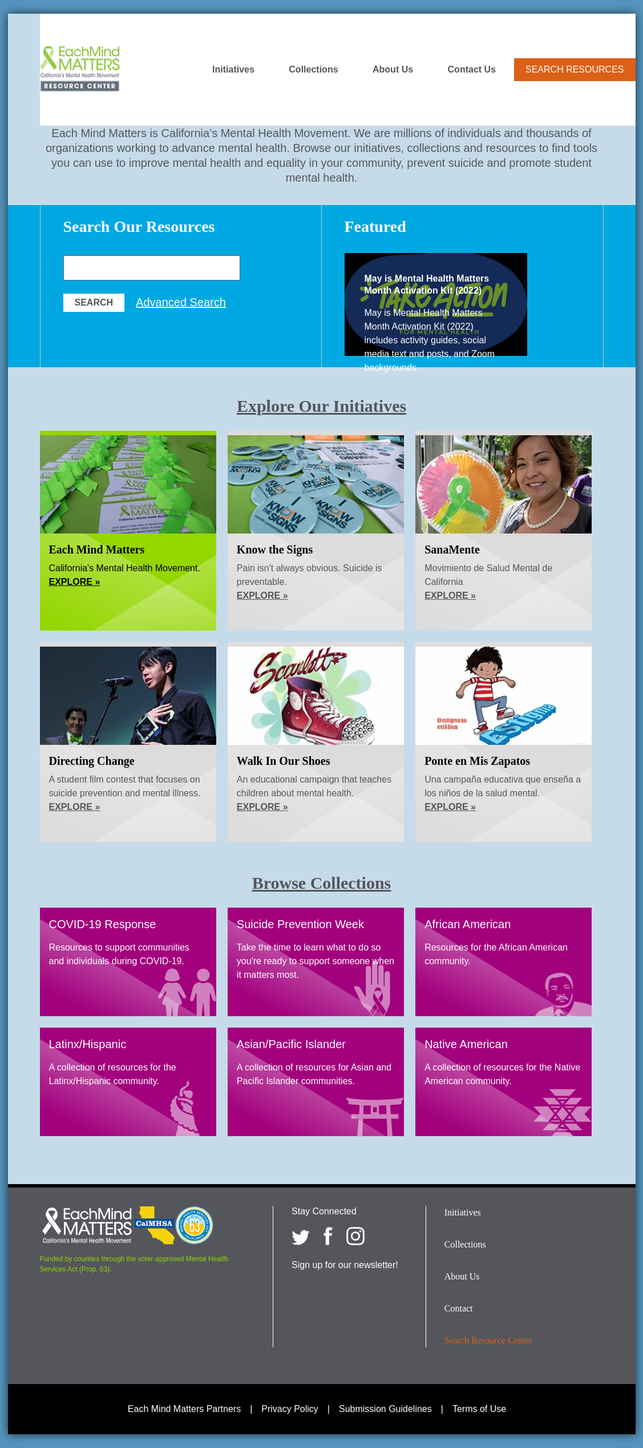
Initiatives (233, 69)
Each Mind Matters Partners (184, 1409)
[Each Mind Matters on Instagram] (355, 1236)
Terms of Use (479, 1409)
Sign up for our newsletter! (345, 1265)
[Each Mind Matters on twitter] (301, 1236)
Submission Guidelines (385, 1409)
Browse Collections (321, 882)
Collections (313, 69)
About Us (393, 69)
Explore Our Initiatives (321, 405)
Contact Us (472, 69)
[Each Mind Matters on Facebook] (328, 1236)
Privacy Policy (289, 1409)
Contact (458, 1308)
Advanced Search (181, 302)
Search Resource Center (488, 1340)
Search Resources (574, 69)
